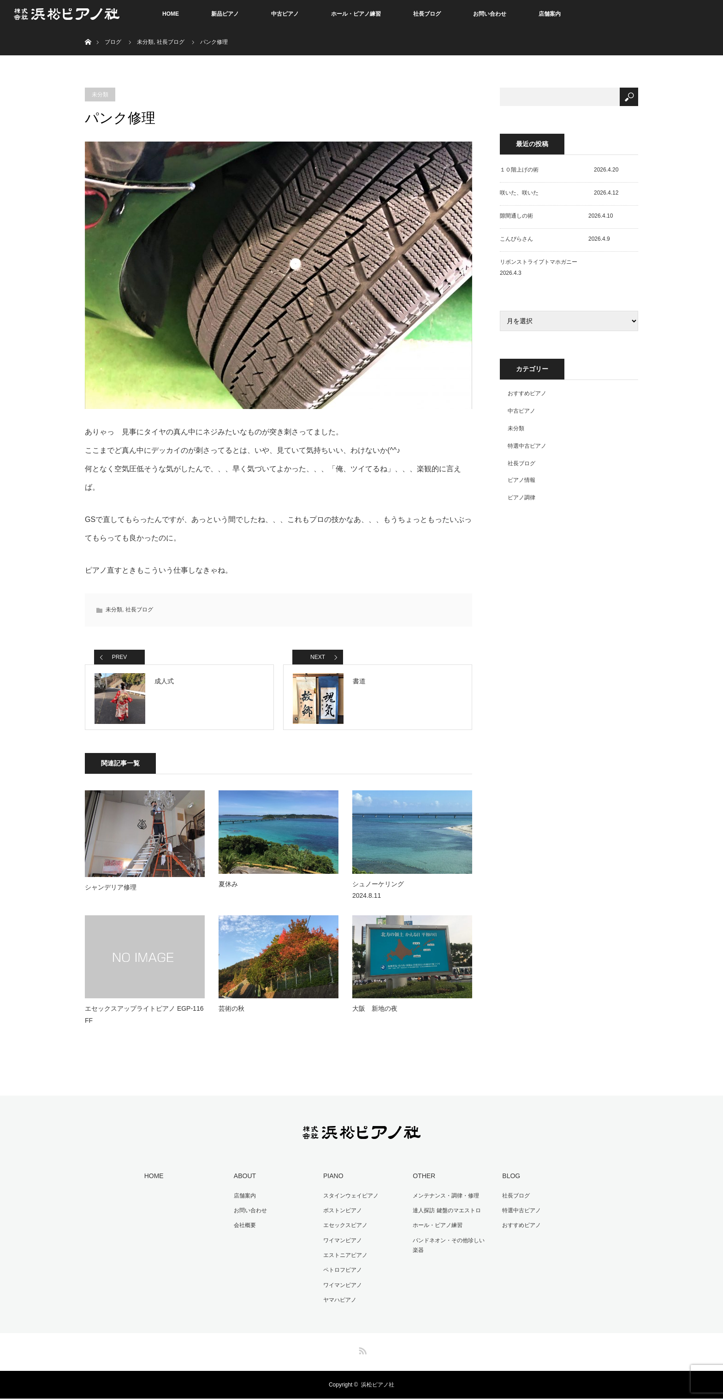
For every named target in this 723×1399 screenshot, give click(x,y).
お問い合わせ (489, 14)
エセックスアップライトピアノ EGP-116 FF (144, 1017)
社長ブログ (427, 14)
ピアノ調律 (521, 497)
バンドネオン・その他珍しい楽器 (450, 1247)
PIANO (332, 1179)
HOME (170, 14)
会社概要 (244, 1227)
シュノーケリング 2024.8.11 (410, 892)
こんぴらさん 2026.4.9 (555, 239)
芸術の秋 (231, 1012)
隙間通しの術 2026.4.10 (556, 216)
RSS (361, 1350)
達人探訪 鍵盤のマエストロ (446, 1212)
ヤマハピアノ (339, 1300)
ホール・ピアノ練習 (356, 14)
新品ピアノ (225, 14)
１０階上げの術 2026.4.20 (559, 169)
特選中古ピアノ (527, 446)
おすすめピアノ (527, 393)
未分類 (145, 42)
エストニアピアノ (344, 1256)
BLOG (510, 1179)
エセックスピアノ (344, 1227)
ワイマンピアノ (341, 1242)
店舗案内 (550, 14)
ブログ (113, 42)
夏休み (228, 887)
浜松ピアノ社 (377, 1385)
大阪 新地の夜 (374, 1012)
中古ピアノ (285, 14)
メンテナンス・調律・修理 (445, 1198)
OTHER (423, 1179)
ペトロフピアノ (341, 1271)
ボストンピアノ (341, 1212)
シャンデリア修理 (110, 891)
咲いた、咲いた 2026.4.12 (559, 193)
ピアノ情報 (521, 480)
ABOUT (244, 1179)
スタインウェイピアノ (350, 1198)
